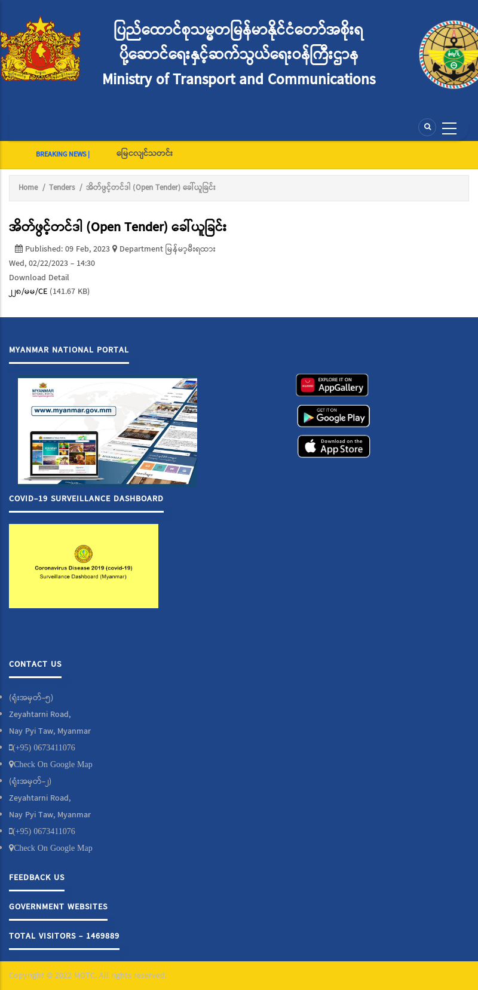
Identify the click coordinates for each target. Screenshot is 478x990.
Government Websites (58, 907)
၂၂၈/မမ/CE (28, 291)
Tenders (62, 188)
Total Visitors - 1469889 (64, 936)
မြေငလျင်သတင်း (145, 153)
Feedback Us (37, 877)
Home (28, 188)
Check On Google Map (53, 764)
